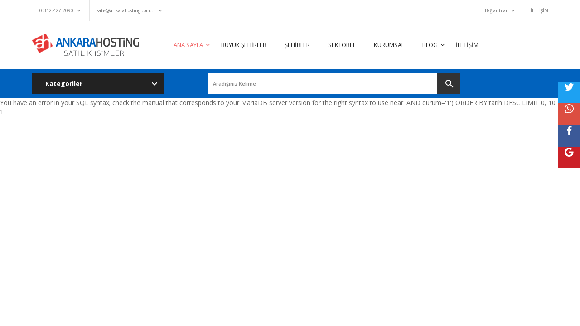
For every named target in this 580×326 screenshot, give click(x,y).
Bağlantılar (496, 10)
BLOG (430, 45)
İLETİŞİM (539, 10)
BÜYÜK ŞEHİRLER (243, 45)
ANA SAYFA (188, 45)
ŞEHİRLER (297, 45)
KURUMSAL (389, 45)
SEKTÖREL (342, 45)
